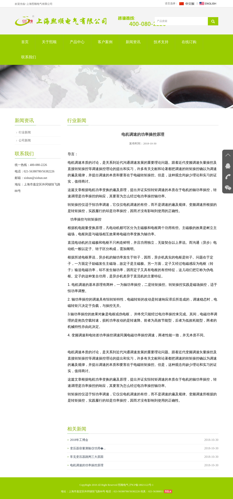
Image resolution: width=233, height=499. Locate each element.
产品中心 (77, 42)
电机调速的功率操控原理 (86, 465)
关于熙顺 (49, 42)
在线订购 (189, 42)
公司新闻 (25, 140)
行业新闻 (25, 132)
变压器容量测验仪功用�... (88, 448)
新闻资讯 (133, 42)
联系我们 (28, 57)
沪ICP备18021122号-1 (141, 484)
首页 (25, 42)
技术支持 (161, 42)
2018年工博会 (79, 440)
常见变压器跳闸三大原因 (86, 456)
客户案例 (105, 42)
